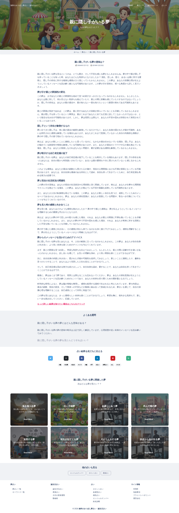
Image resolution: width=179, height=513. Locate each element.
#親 (60, 365)
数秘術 (55, 498)
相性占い (96, 495)
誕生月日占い (58, 489)
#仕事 (66, 365)
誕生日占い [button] (152, 5)
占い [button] (163, 5)
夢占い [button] (139, 5)
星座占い (106, 473)
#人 (112, 365)
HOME (130, 5)
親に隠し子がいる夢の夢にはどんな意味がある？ (62, 323)
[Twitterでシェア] (50, 358)
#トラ (80, 365)
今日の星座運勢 (59, 495)
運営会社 (136, 498)
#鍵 (86, 365)
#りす (118, 365)
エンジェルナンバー (77, 473)
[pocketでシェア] (113, 358)
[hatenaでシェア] (97, 358)
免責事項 (136, 492)
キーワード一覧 (18, 492)
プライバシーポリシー (142, 495)
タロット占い (93, 473)
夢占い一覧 (16, 489)
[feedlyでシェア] (128, 358)
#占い (97, 365)
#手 (91, 365)
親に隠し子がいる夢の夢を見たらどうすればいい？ (63, 340)
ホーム (76, 52)
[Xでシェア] (66, 358)
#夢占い (105, 365)
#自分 (73, 365)
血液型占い (97, 492)
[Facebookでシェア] (81, 358)
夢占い (84, 52)
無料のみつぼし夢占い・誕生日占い (24, 5)
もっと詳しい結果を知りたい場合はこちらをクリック (61, 304)
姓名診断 (96, 501)
